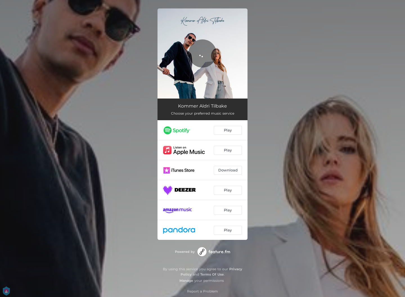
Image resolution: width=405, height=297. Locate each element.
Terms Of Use (212, 274)
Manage (186, 280)
